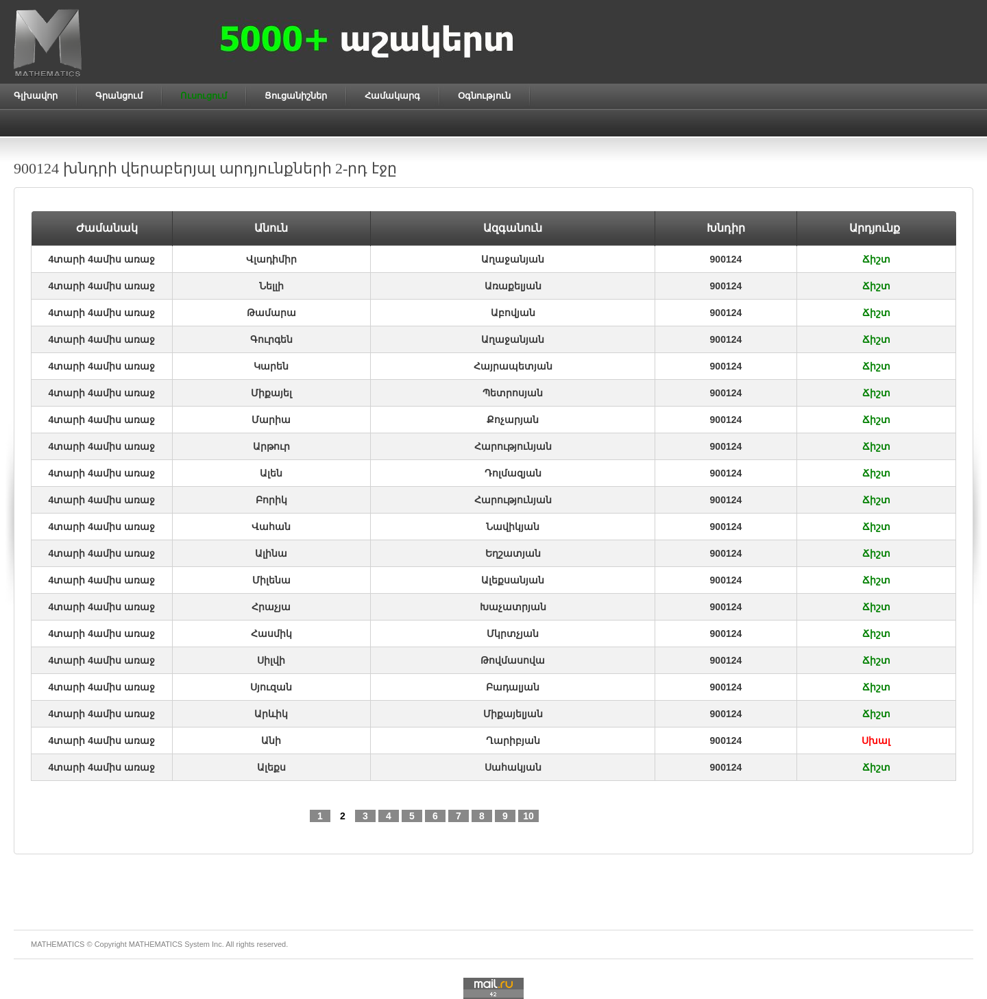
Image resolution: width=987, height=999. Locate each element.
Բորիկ (271, 499)
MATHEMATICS (155, 944)
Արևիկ (271, 713)
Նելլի (271, 285)
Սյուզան (271, 687)
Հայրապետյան (513, 366)
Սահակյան (513, 767)
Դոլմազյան (513, 473)
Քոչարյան (513, 419)
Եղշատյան (513, 553)
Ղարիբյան (513, 740)
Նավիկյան (512, 526)
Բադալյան (512, 687)
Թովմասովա (512, 660)
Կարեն (271, 366)
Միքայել (271, 392)
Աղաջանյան (512, 259)
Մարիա (271, 419)
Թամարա (271, 312)
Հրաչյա (271, 606)
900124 (726, 259)
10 (528, 815)
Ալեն (271, 473)
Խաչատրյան (513, 606)
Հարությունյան (513, 446)
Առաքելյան (513, 285)
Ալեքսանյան (512, 580)
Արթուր (271, 446)
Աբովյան (513, 312)
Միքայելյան (513, 713)
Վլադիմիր (271, 259)
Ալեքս (271, 767)
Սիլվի (271, 660)
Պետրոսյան (513, 392)
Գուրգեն (271, 339)
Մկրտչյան (513, 633)
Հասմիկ (271, 633)
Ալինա (271, 553)
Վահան (271, 526)
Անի (271, 740)
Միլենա (271, 580)
